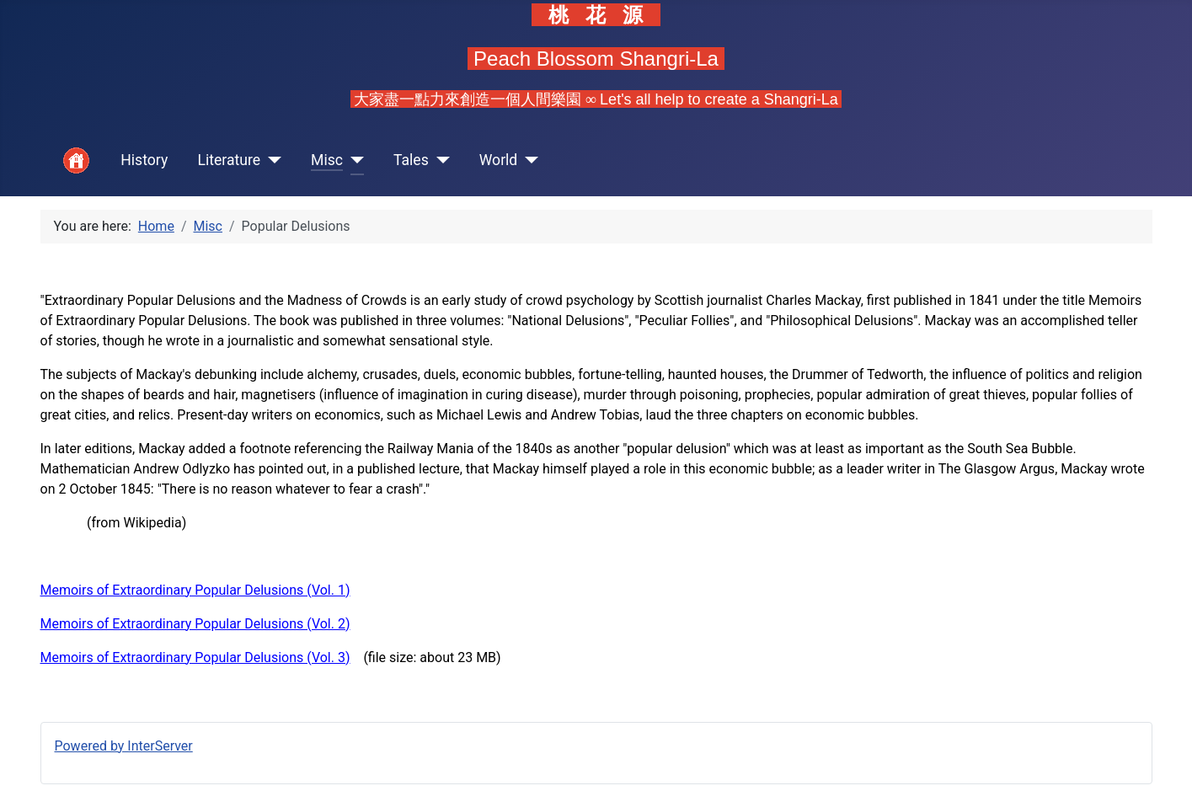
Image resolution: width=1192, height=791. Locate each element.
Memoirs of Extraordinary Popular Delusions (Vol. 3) (195, 657)
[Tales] (439, 160)
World (498, 160)
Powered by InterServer (124, 746)
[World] (527, 160)
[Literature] (270, 160)
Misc (327, 160)
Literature (228, 160)
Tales (411, 160)
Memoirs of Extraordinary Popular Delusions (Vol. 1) (195, 590)
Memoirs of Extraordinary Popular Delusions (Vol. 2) (195, 624)
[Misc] (353, 160)
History (144, 160)
